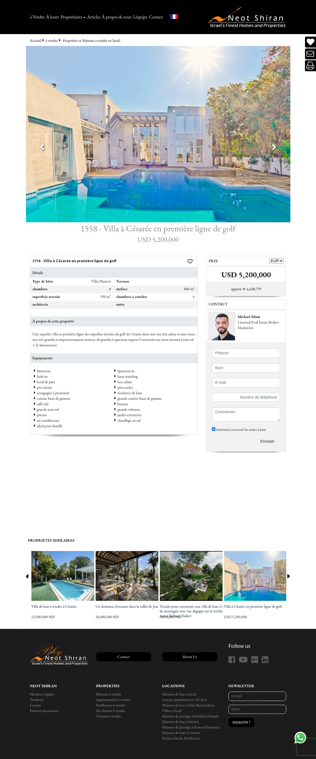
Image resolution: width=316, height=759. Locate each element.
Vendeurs (37, 699)
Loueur (35, 705)
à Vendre (37, 17)
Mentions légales (42, 694)
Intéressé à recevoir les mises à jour (239, 429)
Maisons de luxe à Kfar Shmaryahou (188, 705)
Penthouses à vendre (111, 705)
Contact (156, 17)
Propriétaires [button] (71, 17)
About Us (189, 656)
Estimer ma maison (44, 710)
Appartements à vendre (113, 699)
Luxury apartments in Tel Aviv (184, 699)
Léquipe (140, 17)
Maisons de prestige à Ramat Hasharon (191, 727)
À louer (52, 17)
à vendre (51, 40)
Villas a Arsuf (172, 710)
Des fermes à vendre (110, 710)
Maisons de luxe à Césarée (181, 732)
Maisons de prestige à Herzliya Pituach (190, 716)
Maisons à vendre (108, 694)
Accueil (35, 40)
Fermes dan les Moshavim (181, 738)
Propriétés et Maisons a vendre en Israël (91, 40)
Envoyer (267, 441)
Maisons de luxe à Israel (179, 694)
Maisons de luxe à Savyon (180, 721)
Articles (93, 17)
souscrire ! (241, 722)
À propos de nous (117, 17)
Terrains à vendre (108, 716)
